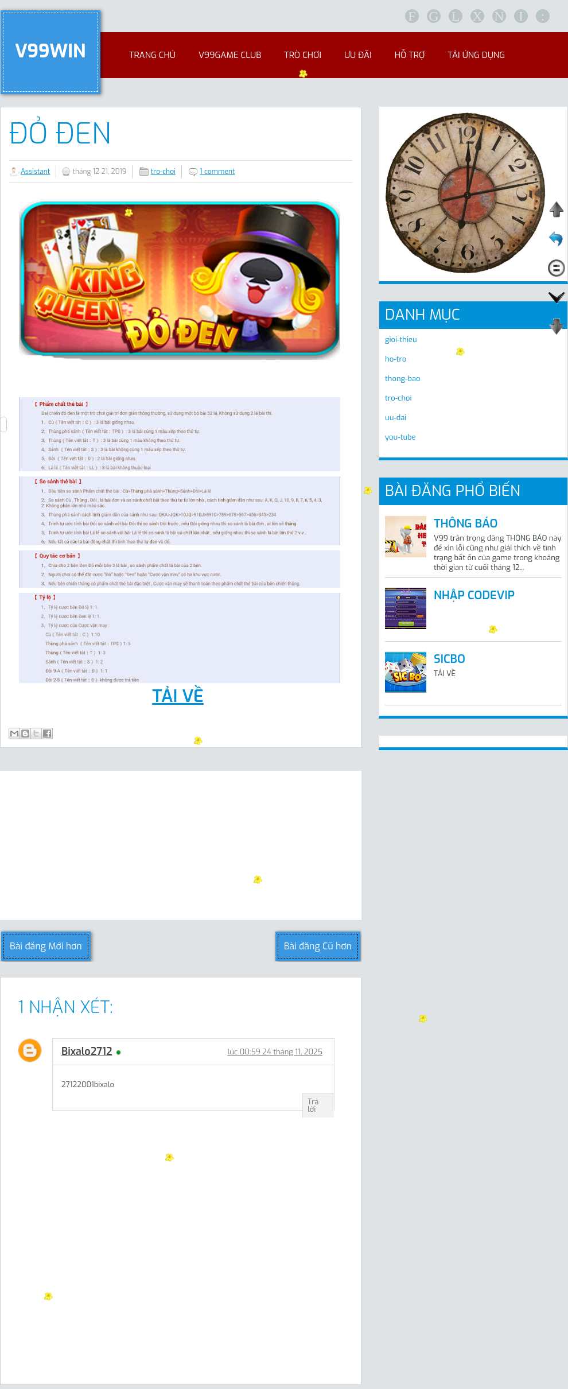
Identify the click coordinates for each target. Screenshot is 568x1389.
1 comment (217, 171)
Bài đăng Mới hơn (46, 946)
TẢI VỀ (178, 696)
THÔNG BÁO (466, 523)
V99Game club (230, 55)
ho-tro (395, 359)
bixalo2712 (86, 1051)
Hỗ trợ (410, 55)
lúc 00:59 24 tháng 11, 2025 (274, 1052)
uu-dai (395, 417)
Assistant (35, 171)
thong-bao (403, 378)
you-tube (400, 437)
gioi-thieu (401, 339)
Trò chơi (302, 55)
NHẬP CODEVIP (474, 595)
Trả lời (313, 1105)
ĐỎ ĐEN (60, 134)
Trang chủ (152, 55)
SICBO (449, 659)
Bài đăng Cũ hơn (318, 946)
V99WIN (50, 51)
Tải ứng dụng (476, 55)
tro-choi (163, 171)
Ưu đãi (358, 55)
